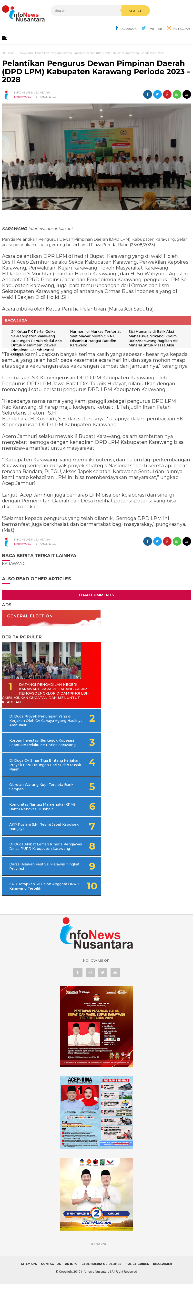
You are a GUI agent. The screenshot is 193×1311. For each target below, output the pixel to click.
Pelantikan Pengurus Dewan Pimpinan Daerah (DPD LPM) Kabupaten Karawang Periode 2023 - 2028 (96, 72)
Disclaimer (162, 1291)
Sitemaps (29, 1291)
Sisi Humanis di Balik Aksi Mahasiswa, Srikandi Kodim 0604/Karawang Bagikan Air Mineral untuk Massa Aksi (154, 339)
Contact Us (51, 1291)
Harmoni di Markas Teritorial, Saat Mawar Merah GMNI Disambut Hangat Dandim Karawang (96, 339)
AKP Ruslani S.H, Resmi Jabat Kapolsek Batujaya (30, 845)
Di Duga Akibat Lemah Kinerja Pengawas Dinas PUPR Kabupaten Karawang (34, 867)
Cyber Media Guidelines (101, 1291)
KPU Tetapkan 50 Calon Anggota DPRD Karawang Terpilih (32, 911)
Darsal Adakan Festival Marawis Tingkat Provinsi (31, 889)
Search (111, 21)
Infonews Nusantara (95, 1299)
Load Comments (96, 595)
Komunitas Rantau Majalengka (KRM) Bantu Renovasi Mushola (31, 823)
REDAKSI (98, 1271)
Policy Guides (137, 1291)
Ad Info (71, 1291)
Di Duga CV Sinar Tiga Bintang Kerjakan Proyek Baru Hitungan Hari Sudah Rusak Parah (38, 776)
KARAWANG (22, 97)
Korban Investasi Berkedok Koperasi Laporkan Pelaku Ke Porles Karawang (33, 750)
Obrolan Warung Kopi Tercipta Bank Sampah (29, 800)
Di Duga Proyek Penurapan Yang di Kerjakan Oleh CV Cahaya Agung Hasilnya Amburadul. (40, 725)
